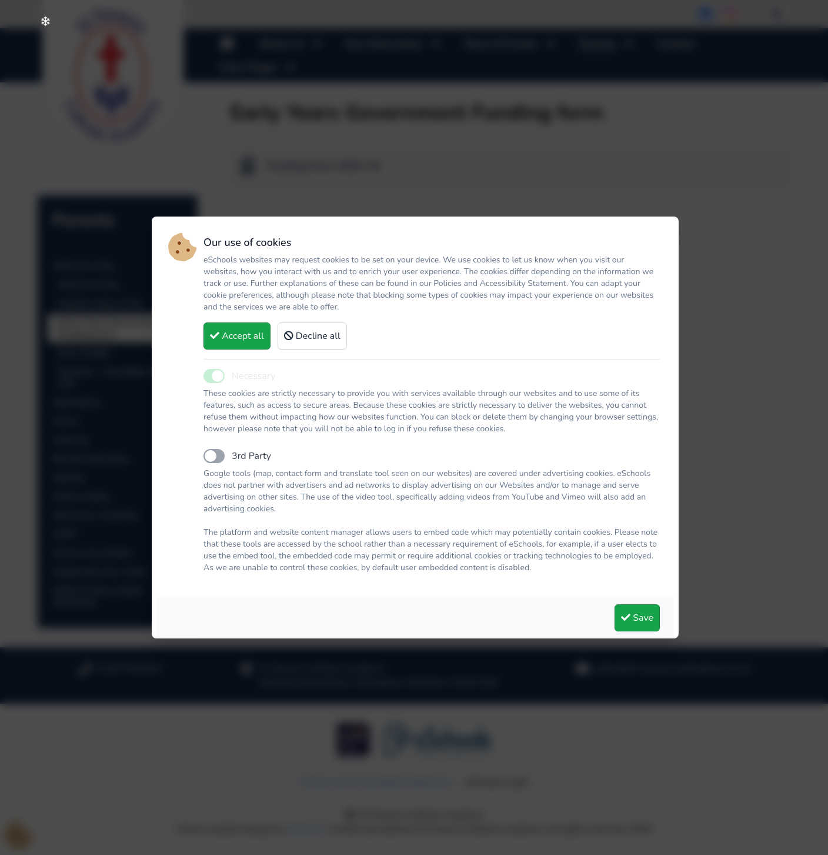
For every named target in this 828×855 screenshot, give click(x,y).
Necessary (253, 376)
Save (637, 617)
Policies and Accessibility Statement (499, 283)
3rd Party (251, 456)
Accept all (237, 336)
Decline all (312, 336)
